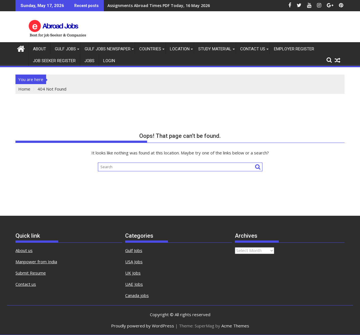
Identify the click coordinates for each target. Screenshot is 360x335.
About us (24, 250)
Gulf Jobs (65, 48)
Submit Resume (30, 273)
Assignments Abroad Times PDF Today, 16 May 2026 (158, 5)
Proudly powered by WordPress (142, 326)
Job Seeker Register (54, 60)
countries (150, 48)
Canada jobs (137, 295)
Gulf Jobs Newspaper (107, 48)
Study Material (214, 48)
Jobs (89, 60)
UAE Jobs (134, 284)
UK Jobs (133, 273)
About (39, 48)
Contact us (25, 284)
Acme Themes (235, 326)
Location (180, 48)
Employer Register (294, 48)
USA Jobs (134, 261)
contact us (252, 48)
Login (109, 60)
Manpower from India (36, 261)
